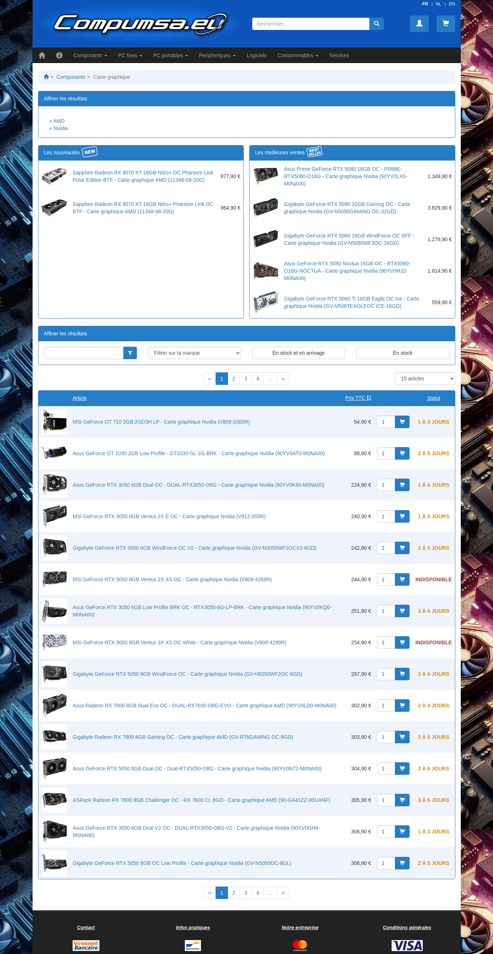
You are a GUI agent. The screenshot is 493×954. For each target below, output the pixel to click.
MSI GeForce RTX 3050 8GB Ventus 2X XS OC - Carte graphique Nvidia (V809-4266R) (172, 579)
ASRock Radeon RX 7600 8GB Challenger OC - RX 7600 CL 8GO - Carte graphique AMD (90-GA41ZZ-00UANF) (201, 800)
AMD (58, 121)
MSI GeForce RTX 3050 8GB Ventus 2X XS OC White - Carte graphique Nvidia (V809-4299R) (180, 642)
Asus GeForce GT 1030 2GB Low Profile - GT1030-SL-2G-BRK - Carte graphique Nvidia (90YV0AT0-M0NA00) (199, 453)
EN (452, 4)
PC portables (170, 55)
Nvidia (60, 128)
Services (339, 55)
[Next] (283, 378)
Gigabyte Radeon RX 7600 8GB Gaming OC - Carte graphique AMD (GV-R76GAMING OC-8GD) (183, 737)
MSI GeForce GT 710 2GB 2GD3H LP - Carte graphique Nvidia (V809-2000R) (161, 422)
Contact (86, 927)
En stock (402, 353)
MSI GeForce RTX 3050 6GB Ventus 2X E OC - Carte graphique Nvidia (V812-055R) (169, 516)
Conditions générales (407, 927)
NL (438, 4)
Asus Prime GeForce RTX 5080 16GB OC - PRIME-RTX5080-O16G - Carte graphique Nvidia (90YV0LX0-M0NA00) (345, 176)
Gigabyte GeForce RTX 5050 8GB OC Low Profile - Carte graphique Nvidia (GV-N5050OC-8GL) (182, 863)
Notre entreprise (300, 927)
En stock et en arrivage (298, 353)
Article (80, 398)
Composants (90, 55)
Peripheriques (217, 55)
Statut (433, 398)
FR (425, 4)
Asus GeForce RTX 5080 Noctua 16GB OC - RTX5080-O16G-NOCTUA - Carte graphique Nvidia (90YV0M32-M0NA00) (347, 271)
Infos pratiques (193, 927)
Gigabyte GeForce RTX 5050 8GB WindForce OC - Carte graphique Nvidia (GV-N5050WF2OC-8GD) (188, 674)
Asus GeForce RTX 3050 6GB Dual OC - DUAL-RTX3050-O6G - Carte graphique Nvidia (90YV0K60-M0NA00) (199, 485)
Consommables (298, 55)
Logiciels (256, 55)
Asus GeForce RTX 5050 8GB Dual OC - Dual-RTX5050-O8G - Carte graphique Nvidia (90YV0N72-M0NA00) (197, 768)
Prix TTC (358, 398)
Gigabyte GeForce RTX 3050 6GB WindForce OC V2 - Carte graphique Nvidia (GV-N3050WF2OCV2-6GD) (195, 548)
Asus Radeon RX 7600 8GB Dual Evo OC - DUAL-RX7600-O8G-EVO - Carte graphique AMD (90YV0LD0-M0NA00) (205, 705)
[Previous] (209, 378)
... (270, 379)
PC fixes (130, 55)
